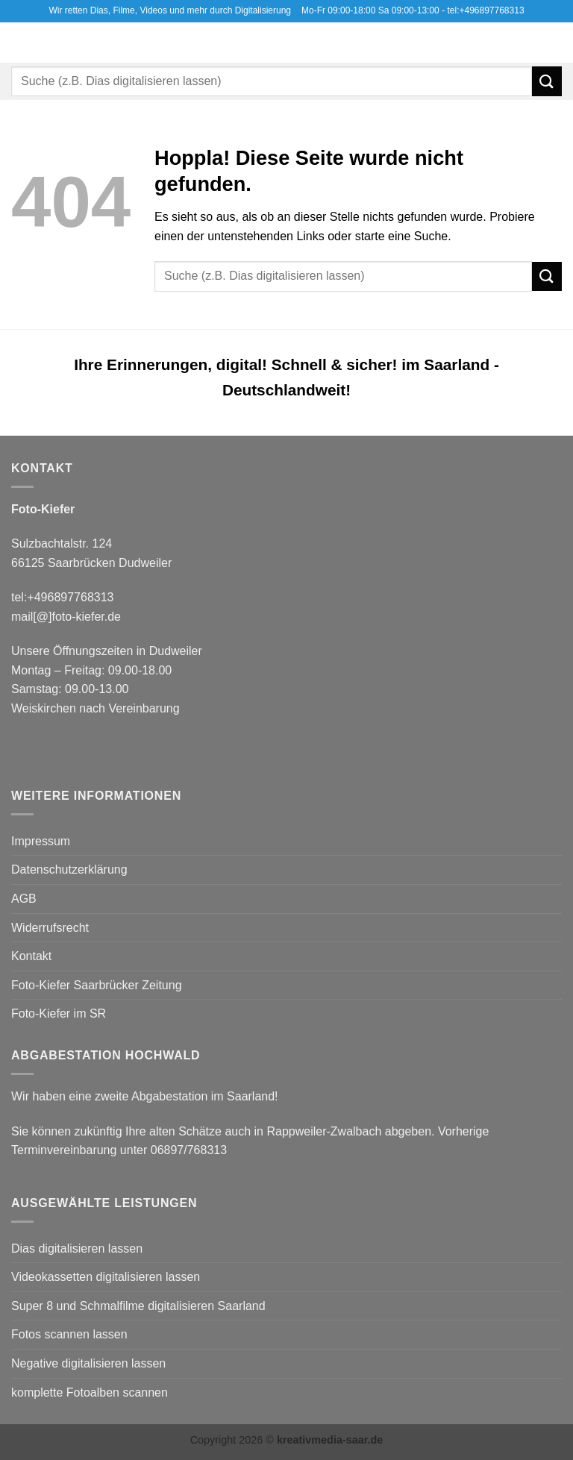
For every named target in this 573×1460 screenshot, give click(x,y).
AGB (24, 898)
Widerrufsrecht (50, 927)
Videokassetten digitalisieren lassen (105, 1277)
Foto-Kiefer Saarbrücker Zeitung (96, 985)
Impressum (40, 841)
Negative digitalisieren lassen (88, 1363)
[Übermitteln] (547, 80)
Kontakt (31, 956)
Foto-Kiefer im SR (58, 1013)
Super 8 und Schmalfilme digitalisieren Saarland (138, 1306)
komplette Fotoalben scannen (89, 1392)
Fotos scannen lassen (69, 1334)
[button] (20, 42)
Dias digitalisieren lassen (77, 1248)
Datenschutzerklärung (69, 869)
